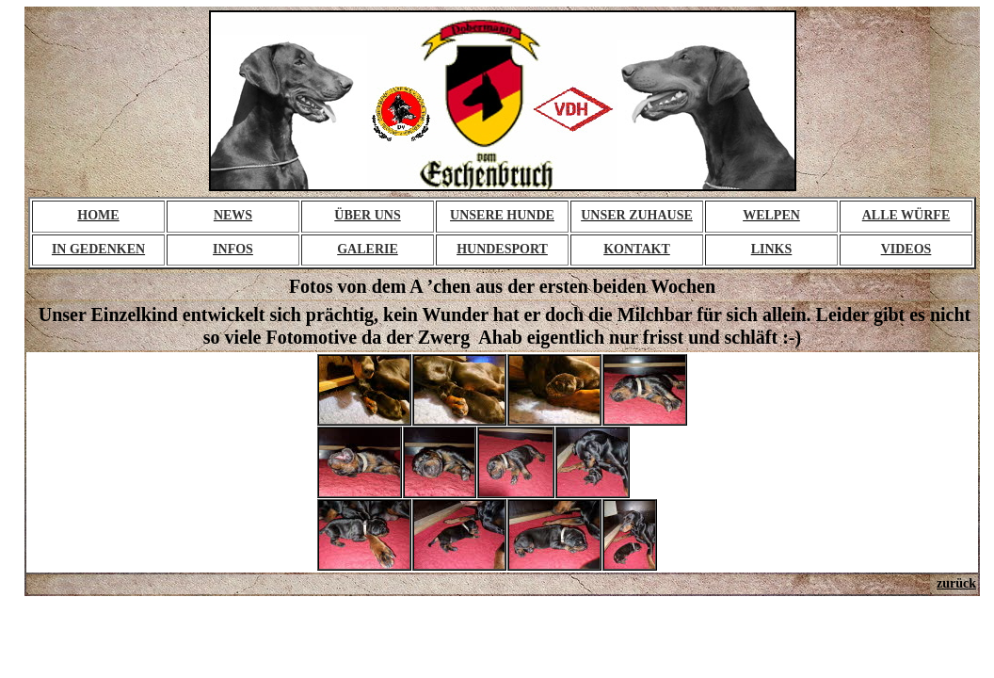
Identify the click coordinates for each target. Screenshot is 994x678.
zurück (956, 583)
